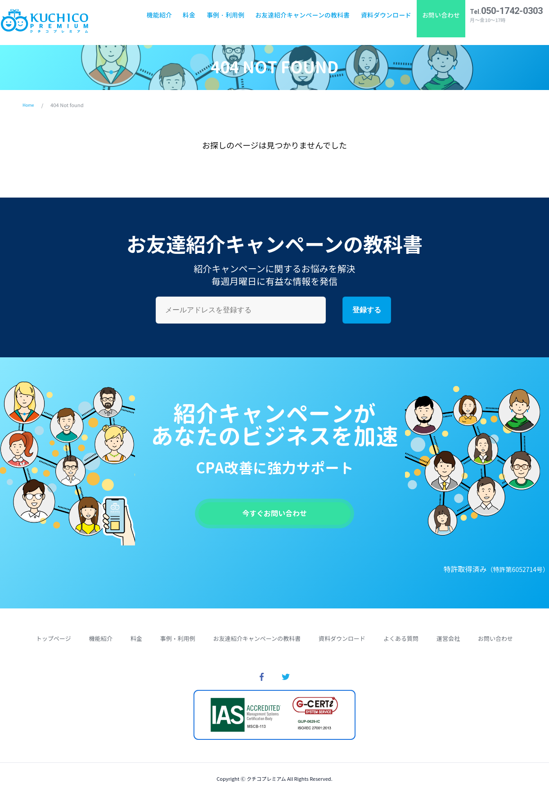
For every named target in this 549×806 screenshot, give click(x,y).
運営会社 (448, 643)
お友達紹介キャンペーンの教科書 (299, 22)
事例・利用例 (222, 22)
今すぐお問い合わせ (274, 516)
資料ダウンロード (382, 22)
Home (29, 104)
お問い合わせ (437, 22)
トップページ (53, 643)
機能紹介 (155, 22)
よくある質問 (400, 643)
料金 (185, 22)
